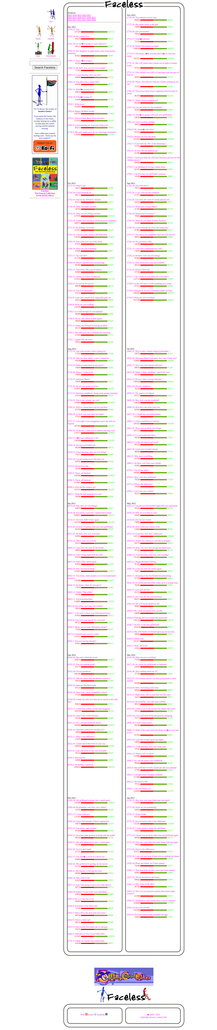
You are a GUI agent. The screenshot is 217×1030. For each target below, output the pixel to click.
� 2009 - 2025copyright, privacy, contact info (153, 1015)
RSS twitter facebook (94, 1014)
